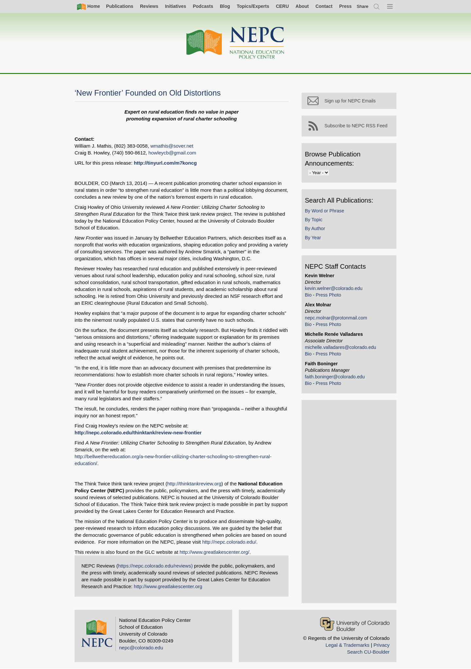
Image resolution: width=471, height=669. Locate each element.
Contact (323, 6)
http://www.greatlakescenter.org (168, 586)
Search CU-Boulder (368, 652)
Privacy (382, 645)
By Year (313, 237)
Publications (119, 6)
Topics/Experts (253, 6)
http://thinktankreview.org (194, 483)
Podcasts (203, 6)
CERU (282, 6)
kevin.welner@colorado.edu (333, 288)
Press (345, 6)
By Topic (314, 219)
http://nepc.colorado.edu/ (229, 542)
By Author (315, 228)
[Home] (235, 43)
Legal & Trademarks (347, 645)
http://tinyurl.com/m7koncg (165, 163)
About (302, 6)
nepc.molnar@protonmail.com (336, 317)
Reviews (149, 6)
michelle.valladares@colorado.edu (340, 347)
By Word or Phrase (324, 210)
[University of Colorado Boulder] (355, 624)
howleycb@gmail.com (172, 152)
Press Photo (328, 295)
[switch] (363, 6)
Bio (308, 295)
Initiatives (175, 6)
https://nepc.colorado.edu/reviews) (155, 566)
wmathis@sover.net (171, 146)
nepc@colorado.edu (141, 647)
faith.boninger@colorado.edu (335, 376)
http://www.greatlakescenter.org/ (214, 552)
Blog (225, 6)
